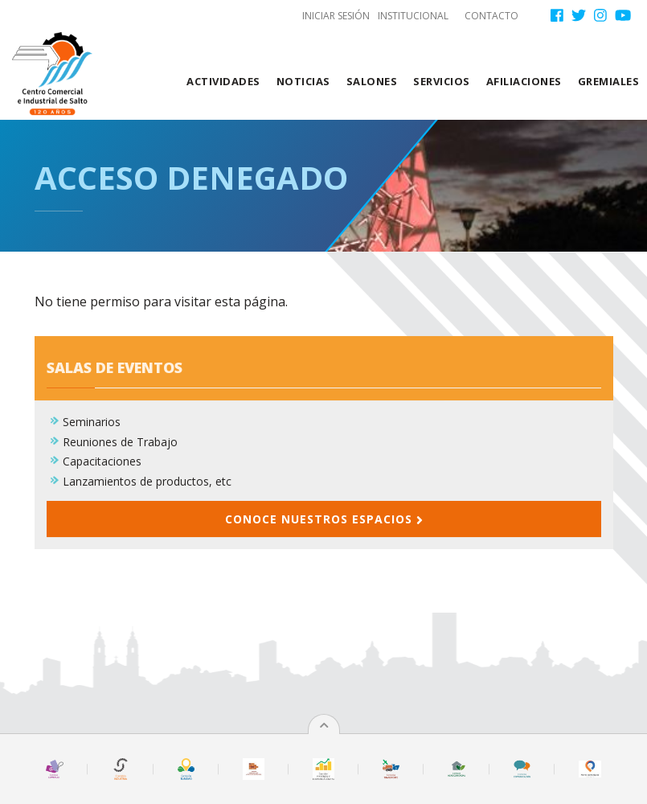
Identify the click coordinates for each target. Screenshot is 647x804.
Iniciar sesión (336, 16)
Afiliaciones (524, 81)
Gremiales (609, 81)
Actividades (223, 81)
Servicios (441, 81)
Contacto (491, 16)
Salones (372, 81)
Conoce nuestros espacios (324, 529)
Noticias (303, 81)
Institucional (413, 16)
